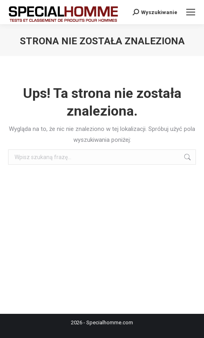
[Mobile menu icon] (190, 12)
